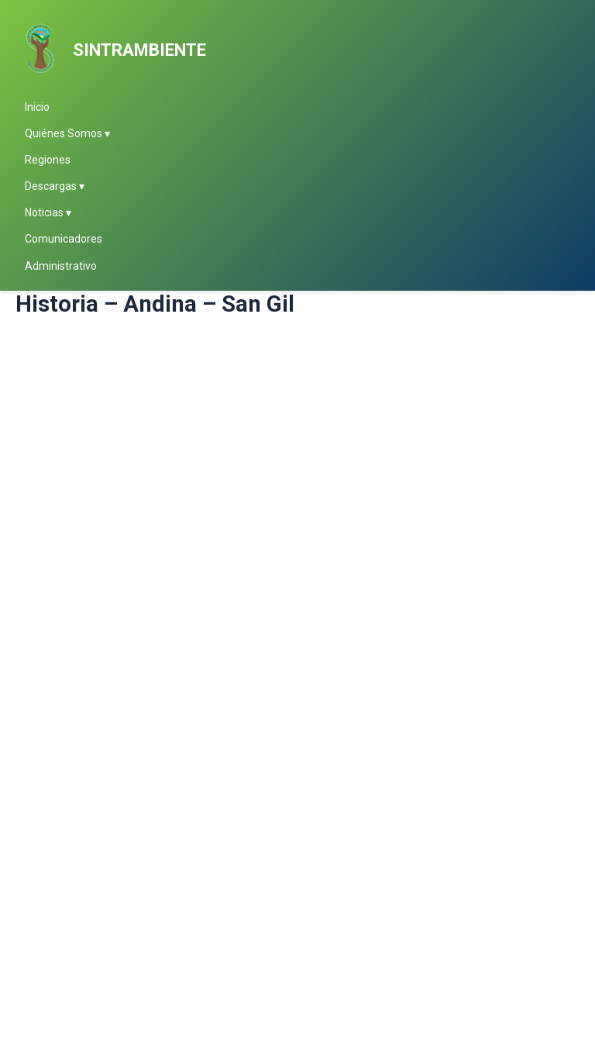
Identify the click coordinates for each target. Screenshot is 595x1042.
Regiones (48, 160)
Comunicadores (63, 239)
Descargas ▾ (54, 186)
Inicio (37, 107)
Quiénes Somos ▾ (67, 133)
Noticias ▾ (48, 212)
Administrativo (61, 266)
